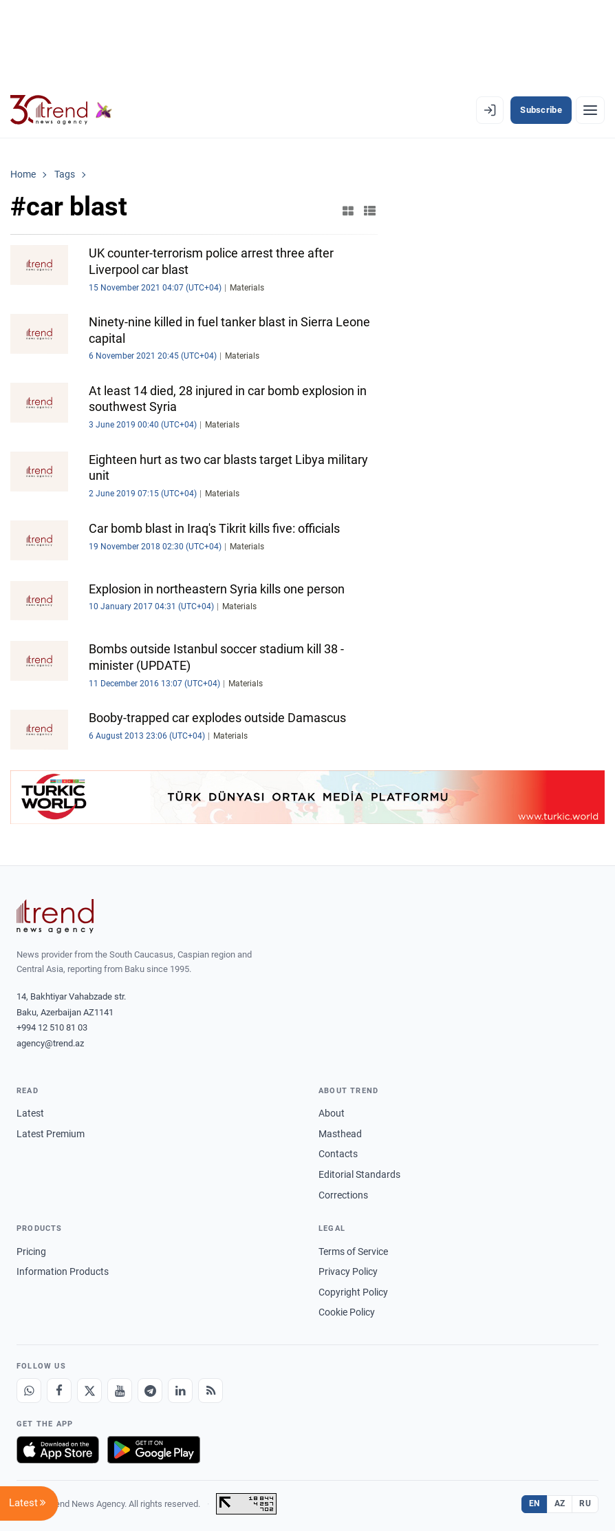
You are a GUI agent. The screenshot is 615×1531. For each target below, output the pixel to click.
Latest (30, 1113)
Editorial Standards (359, 1174)
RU (585, 1503)
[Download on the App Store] (58, 1450)
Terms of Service (353, 1251)
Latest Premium (51, 1133)
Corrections (343, 1195)
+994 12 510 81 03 (52, 1027)
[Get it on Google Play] (153, 1450)
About (332, 1113)
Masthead (340, 1133)
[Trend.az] (61, 110)
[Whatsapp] (29, 1390)
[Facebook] (59, 1390)
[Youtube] (119, 1390)
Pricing (31, 1251)
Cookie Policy (347, 1312)
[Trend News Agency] (55, 916)
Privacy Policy (348, 1271)
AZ (559, 1503)
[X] (89, 1390)
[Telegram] (150, 1390)
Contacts (338, 1153)
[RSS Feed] (210, 1390)
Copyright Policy (353, 1292)
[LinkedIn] (180, 1390)
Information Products (63, 1271)
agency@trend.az (50, 1043)
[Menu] (590, 110)
